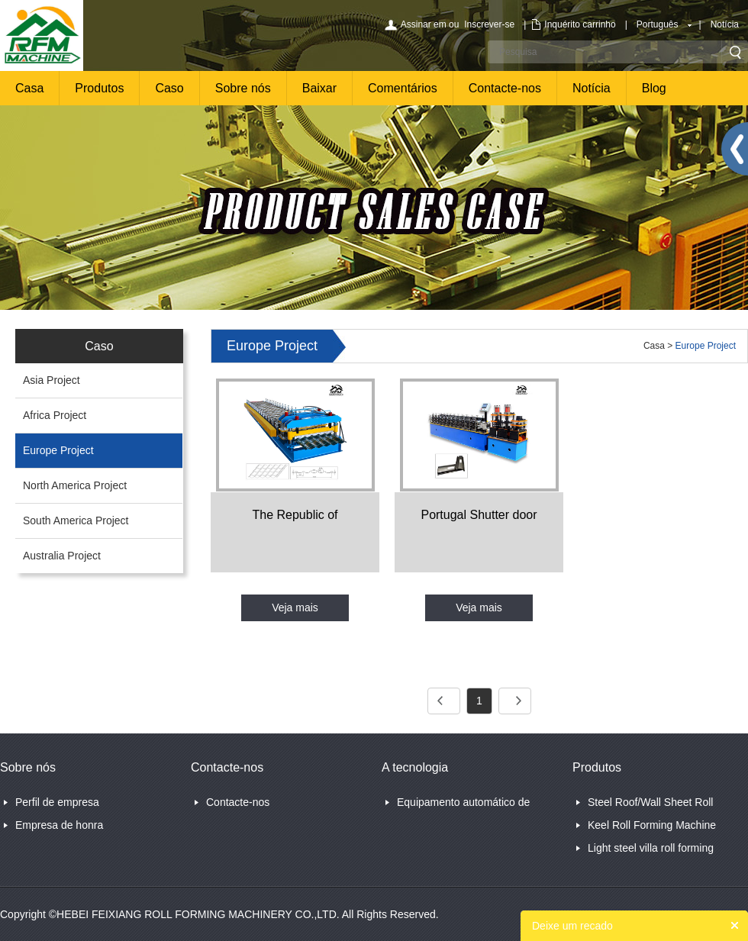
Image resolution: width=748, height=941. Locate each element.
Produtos (99, 88)
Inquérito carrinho (579, 24)
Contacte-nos (505, 88)
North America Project (75, 485)
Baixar (319, 88)
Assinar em (424, 24)
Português (658, 24)
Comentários (402, 88)
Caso (169, 88)
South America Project (76, 520)
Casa (29, 88)
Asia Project (51, 380)
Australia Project (62, 555)
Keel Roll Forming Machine (652, 825)
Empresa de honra (59, 825)
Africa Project (54, 415)
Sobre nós (243, 88)
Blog (654, 88)
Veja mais (295, 607)
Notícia (725, 24)
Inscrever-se (489, 24)
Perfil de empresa (57, 802)
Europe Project (58, 450)
